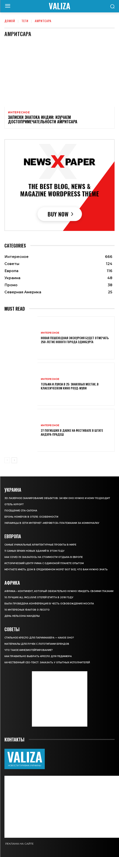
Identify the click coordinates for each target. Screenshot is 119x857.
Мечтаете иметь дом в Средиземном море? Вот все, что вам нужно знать (56, 569)
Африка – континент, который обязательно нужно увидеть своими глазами (58, 591)
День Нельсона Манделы (22, 616)
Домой (9, 20)
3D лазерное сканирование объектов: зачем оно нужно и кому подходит (57, 498)
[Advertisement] (59, 699)
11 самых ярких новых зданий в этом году (34, 550)
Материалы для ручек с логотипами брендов (36, 643)
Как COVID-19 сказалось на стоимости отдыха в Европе (43, 557)
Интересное (19, 112)
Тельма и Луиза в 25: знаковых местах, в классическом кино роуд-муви (70, 386)
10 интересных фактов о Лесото (27, 609)
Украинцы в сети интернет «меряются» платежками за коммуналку (51, 523)
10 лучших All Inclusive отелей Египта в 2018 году (38, 597)
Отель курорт (14, 504)
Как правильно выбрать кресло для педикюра (38, 656)
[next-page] (14, 460)
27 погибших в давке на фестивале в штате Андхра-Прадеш (72, 432)
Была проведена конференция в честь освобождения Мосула (49, 603)
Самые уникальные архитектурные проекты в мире (40, 544)
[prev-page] (7, 460)
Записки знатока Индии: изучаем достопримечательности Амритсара (42, 119)
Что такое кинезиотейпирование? (28, 650)
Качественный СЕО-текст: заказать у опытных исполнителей (47, 662)
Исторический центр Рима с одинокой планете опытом (44, 563)
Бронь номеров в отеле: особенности (31, 516)
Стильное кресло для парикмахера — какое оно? (39, 637)
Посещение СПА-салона (20, 510)
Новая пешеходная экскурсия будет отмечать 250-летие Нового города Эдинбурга (75, 339)
